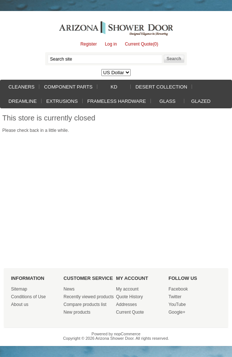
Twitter (174, 296)
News (69, 289)
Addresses (126, 304)
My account (127, 289)
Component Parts (68, 87)
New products (77, 312)
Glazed (201, 101)
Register (88, 44)
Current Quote (130, 312)
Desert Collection (161, 87)
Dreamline (22, 101)
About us (19, 304)
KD (113, 87)
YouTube (177, 304)
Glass (167, 101)
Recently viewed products (89, 296)
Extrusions (62, 101)
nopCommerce (127, 334)
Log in (111, 44)
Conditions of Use (28, 296)
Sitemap (19, 289)
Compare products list (85, 304)
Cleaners (21, 87)
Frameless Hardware (116, 101)
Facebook (178, 289)
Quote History (129, 296)
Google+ (176, 312)
